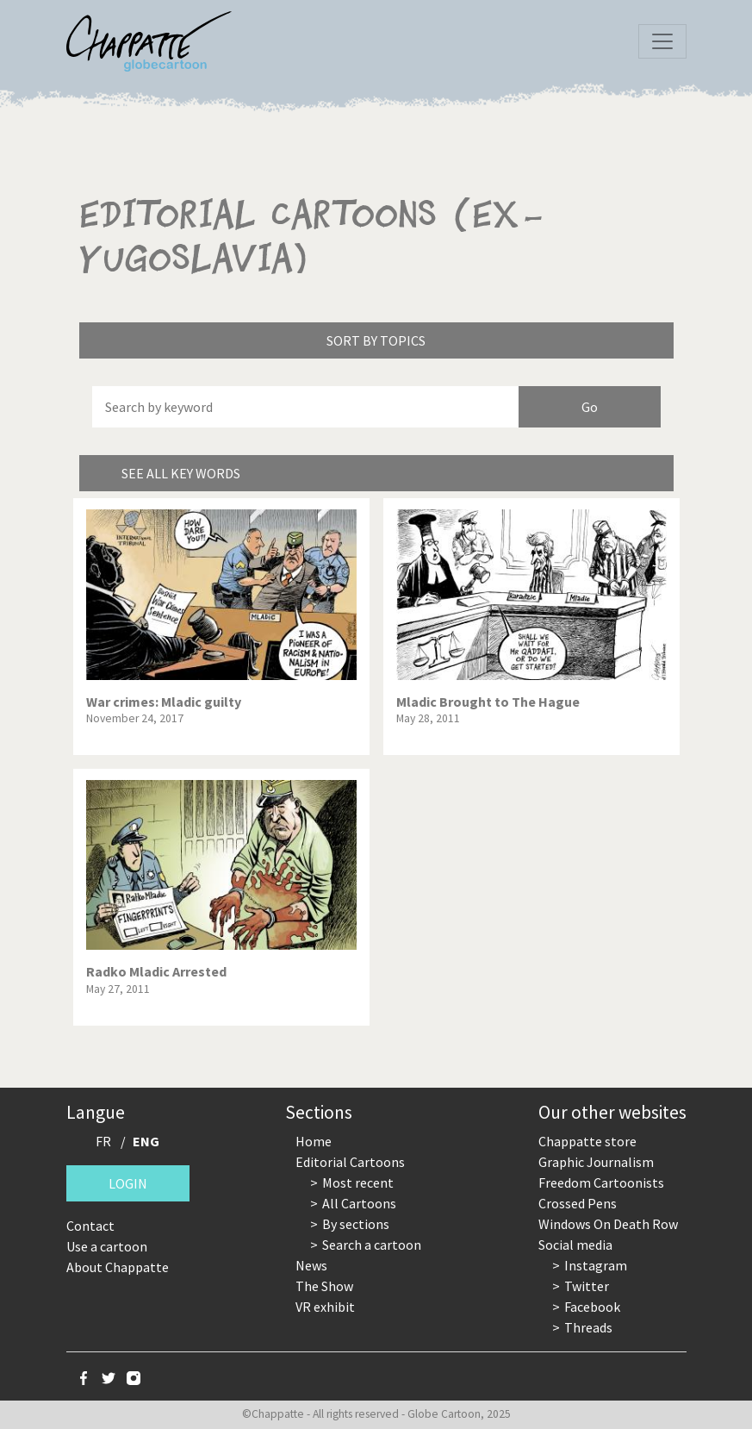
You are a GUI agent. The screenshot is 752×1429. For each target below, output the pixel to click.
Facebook (592, 1306)
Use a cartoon (106, 1246)
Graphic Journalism (596, 1161)
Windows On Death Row (608, 1223)
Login (128, 1183)
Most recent (358, 1182)
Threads (588, 1327)
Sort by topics (376, 340)
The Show (324, 1286)
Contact (90, 1225)
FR (103, 1141)
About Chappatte (117, 1267)
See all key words (180, 473)
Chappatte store (587, 1141)
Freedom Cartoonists (601, 1182)
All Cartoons (359, 1203)
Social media (575, 1244)
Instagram (595, 1265)
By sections (355, 1223)
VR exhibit (325, 1306)
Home (313, 1141)
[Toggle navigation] (662, 41)
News (311, 1265)
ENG (146, 1141)
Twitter (586, 1286)
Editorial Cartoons (350, 1161)
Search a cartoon (371, 1244)
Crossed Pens (577, 1203)
